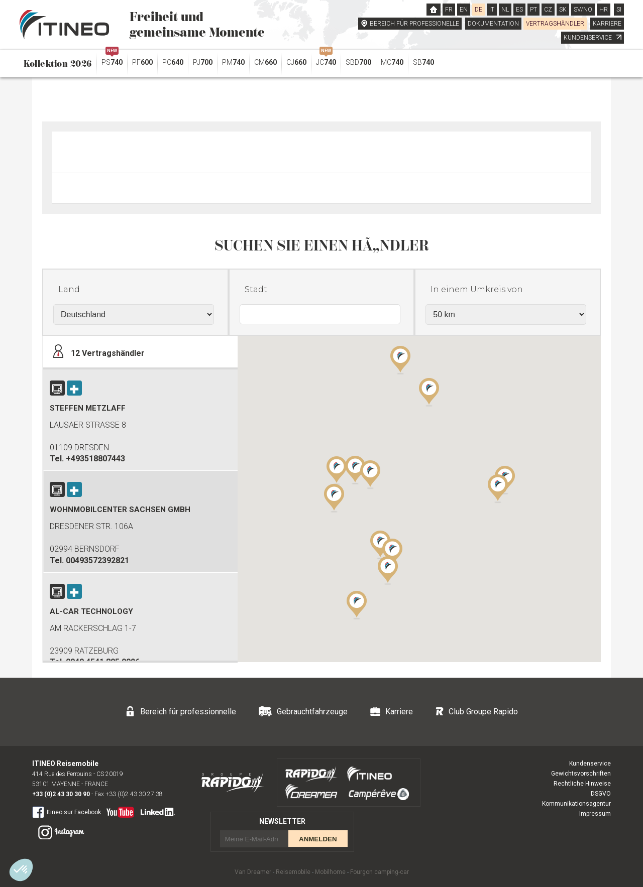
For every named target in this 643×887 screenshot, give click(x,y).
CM (265, 62)
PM (233, 62)
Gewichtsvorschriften (581, 773)
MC (392, 62)
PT (533, 9)
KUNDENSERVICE (592, 37)
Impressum (595, 813)
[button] (498, 488)
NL (505, 9)
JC (326, 59)
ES (519, 9)
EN (464, 9)
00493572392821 (97, 560)
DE (478, 9)
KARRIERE (607, 23)
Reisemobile (293, 871)
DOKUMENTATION (493, 23)
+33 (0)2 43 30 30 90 (61, 794)
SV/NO (583, 9)
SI (618, 9)
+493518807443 (95, 458)
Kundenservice (590, 763)
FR (449, 9)
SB (423, 62)
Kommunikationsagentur (576, 803)
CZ (548, 9)
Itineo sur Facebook (66, 811)
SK (563, 9)
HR (603, 9)
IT (491, 9)
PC (172, 62)
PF (142, 62)
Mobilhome (330, 871)
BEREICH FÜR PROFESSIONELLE (414, 23)
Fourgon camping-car (379, 871)
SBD (358, 62)
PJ (202, 62)
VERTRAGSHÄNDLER (555, 23)
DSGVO (601, 793)
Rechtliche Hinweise (582, 783)
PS (112, 59)
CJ (296, 62)
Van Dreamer (253, 871)
